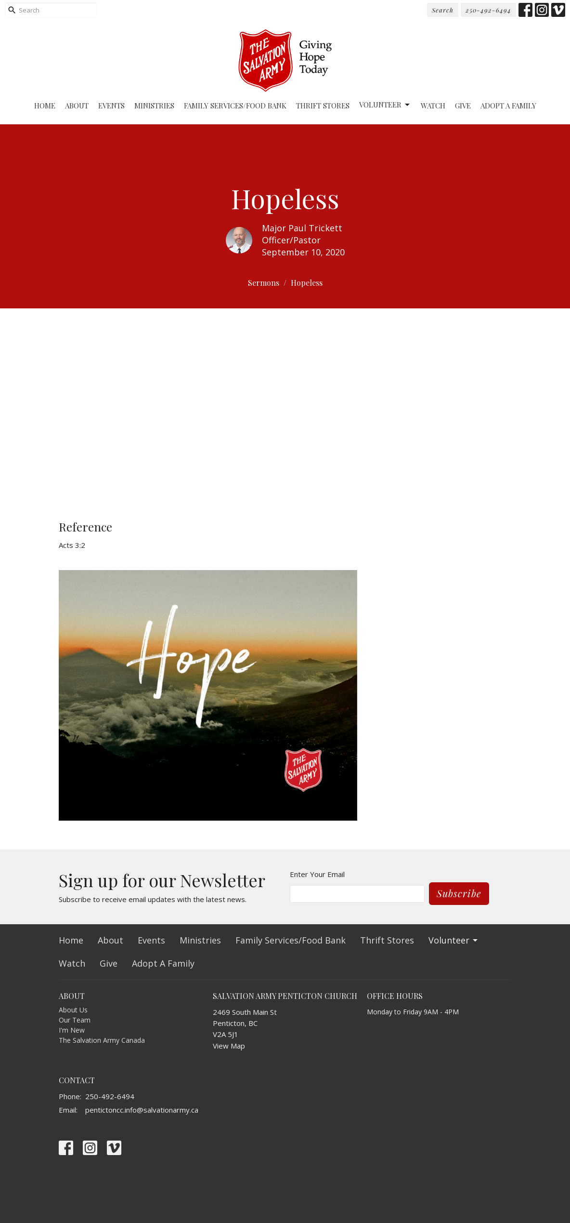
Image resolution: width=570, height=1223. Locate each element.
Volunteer (385, 105)
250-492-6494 (488, 10)
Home (44, 105)
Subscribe (459, 893)
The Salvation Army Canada (102, 1040)
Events (111, 105)
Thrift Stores (323, 105)
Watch (433, 105)
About (77, 105)
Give (463, 105)
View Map (229, 1045)
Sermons (263, 283)
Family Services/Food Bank (235, 105)
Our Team (75, 1019)
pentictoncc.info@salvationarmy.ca (141, 1110)
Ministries (154, 105)
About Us (73, 1009)
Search (442, 10)
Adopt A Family (508, 105)
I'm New (72, 1030)
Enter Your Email (317, 874)
